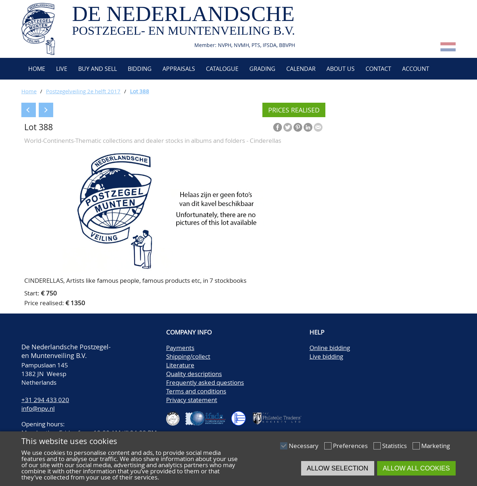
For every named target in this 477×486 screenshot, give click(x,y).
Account (415, 69)
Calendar (301, 69)
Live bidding (326, 356)
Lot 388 (139, 91)
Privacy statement (191, 400)
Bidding (140, 69)
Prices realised (294, 110)
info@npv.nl (38, 408)
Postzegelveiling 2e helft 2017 (83, 91)
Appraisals (178, 69)
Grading (262, 69)
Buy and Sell (97, 69)
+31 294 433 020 (45, 400)
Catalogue (222, 69)
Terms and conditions (196, 391)
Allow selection (337, 468)
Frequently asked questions (205, 382)
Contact (378, 69)
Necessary (303, 446)
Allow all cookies (416, 468)
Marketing (435, 446)
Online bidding (329, 348)
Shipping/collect (188, 356)
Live (61, 69)
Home (36, 69)
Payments (180, 348)
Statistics (394, 446)
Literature (180, 365)
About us (340, 69)
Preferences (350, 446)
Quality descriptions (194, 374)
